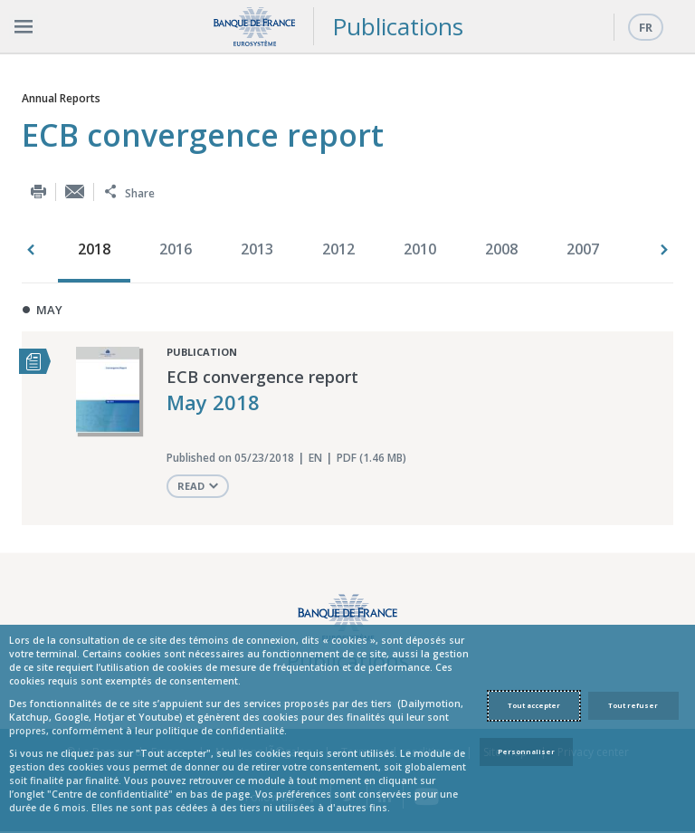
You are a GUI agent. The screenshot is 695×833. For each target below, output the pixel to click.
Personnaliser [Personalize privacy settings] (526, 751)
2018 (94, 249)
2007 (582, 249)
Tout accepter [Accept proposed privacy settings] (534, 705)
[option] (98, 250)
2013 (257, 249)
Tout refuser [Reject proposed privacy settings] (633, 705)
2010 (420, 249)
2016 (175, 249)
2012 (338, 249)
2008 (501, 249)
